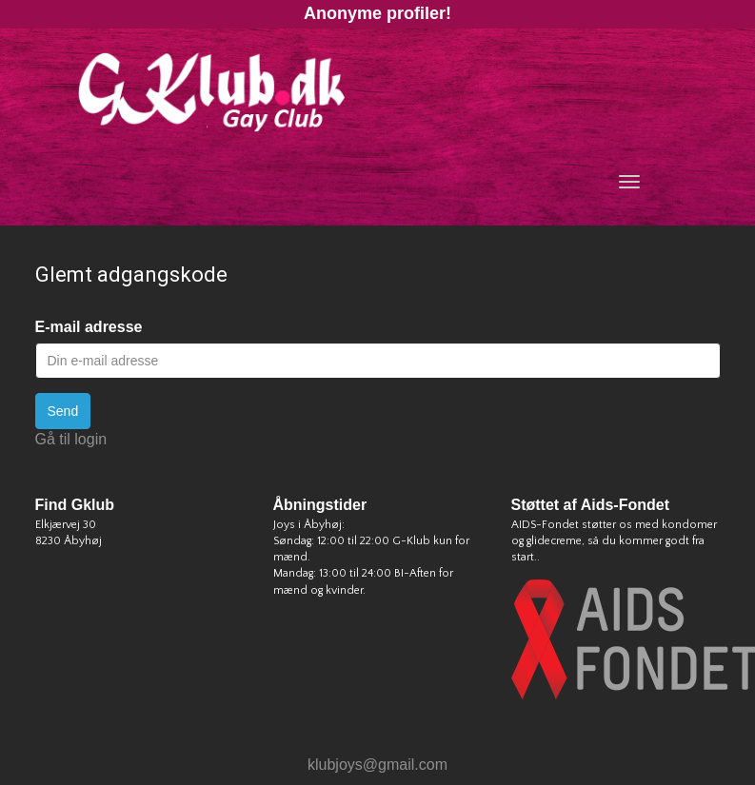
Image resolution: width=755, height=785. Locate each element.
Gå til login (71, 439)
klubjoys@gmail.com (377, 764)
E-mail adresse (89, 327)
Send (63, 411)
